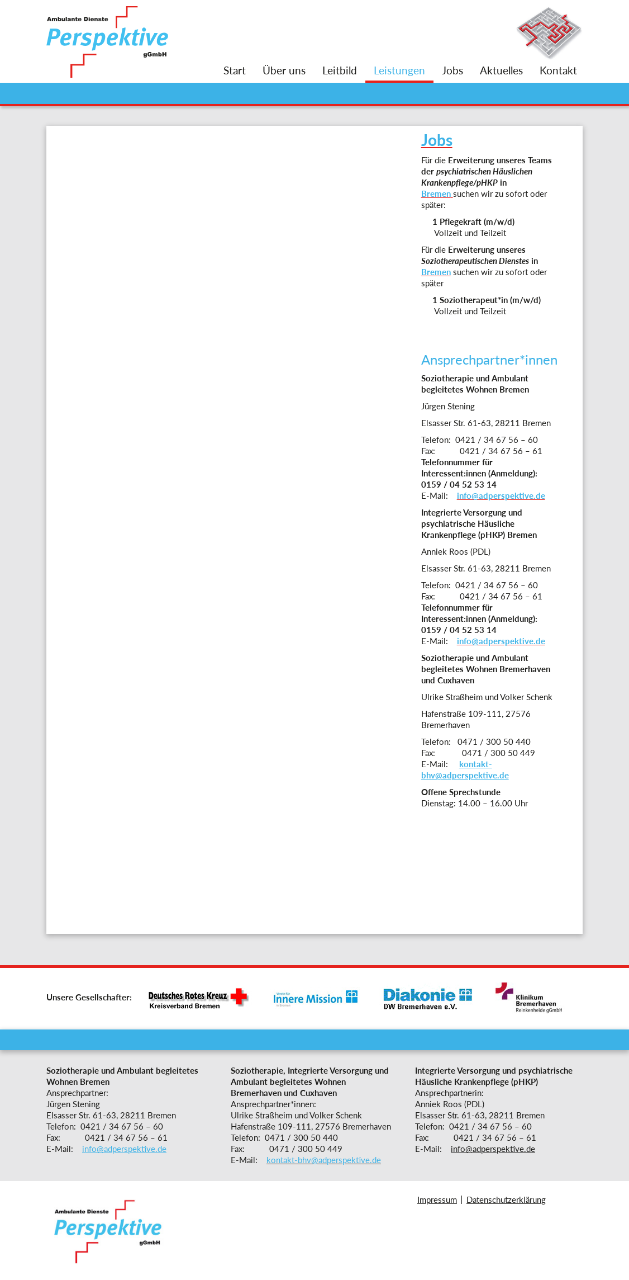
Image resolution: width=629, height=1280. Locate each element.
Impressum (437, 1199)
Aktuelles (501, 70)
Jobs (452, 70)
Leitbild (339, 70)
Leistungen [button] (399, 70)
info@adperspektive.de (124, 1149)
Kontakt (558, 70)
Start (234, 70)
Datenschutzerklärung (506, 1199)
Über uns (284, 70)
